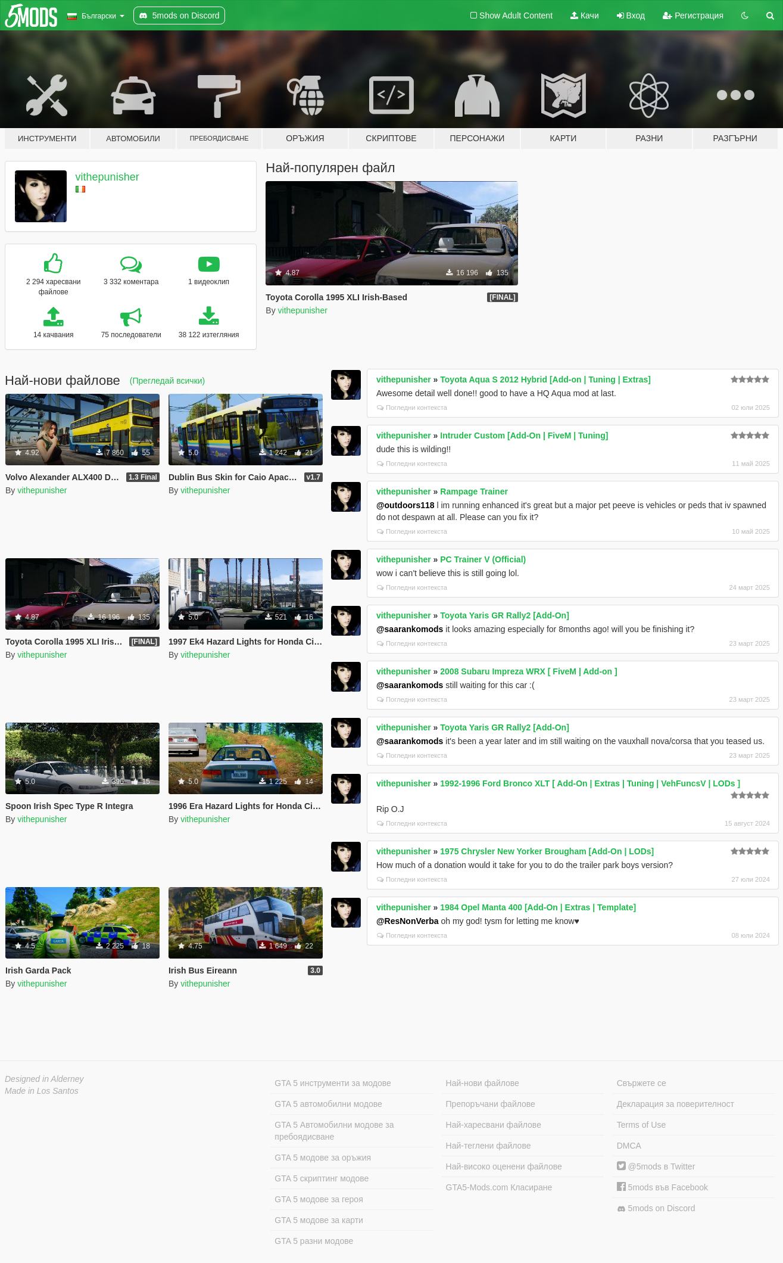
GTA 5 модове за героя (318, 1199)
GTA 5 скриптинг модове (321, 1178)
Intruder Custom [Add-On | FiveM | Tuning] (524, 435)
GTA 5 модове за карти (318, 1220)
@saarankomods (409, 629)
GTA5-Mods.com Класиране (499, 1187)
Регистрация (693, 15)
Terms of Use (641, 1125)
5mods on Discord (656, 1208)
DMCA (629, 1145)
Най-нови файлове (482, 1083)
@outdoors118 (405, 505)
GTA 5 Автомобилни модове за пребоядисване (334, 1130)
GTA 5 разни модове (313, 1241)
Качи (584, 15)
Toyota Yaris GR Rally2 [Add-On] (504, 615)
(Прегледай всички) (167, 380)
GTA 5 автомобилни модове (328, 1104)
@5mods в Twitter (656, 1166)
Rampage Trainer (474, 491)
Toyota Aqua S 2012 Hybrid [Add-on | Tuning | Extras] (545, 379)
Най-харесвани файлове (493, 1125)
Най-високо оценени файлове (504, 1166)
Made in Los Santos (42, 1091)
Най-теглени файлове (488, 1145)
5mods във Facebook (662, 1187)
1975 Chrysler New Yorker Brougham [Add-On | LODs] (547, 851)
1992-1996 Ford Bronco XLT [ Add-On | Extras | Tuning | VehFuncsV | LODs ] (590, 783)
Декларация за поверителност (675, 1104)
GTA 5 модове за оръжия (322, 1157)
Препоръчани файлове (490, 1104)
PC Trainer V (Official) (483, 559)
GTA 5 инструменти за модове (332, 1083)
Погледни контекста (412, 407)
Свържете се (641, 1083)
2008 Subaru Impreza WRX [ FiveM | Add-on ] (528, 671)
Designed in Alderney (44, 1079)
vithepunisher (107, 177)
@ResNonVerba (407, 921)
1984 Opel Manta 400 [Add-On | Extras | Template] (538, 907)
